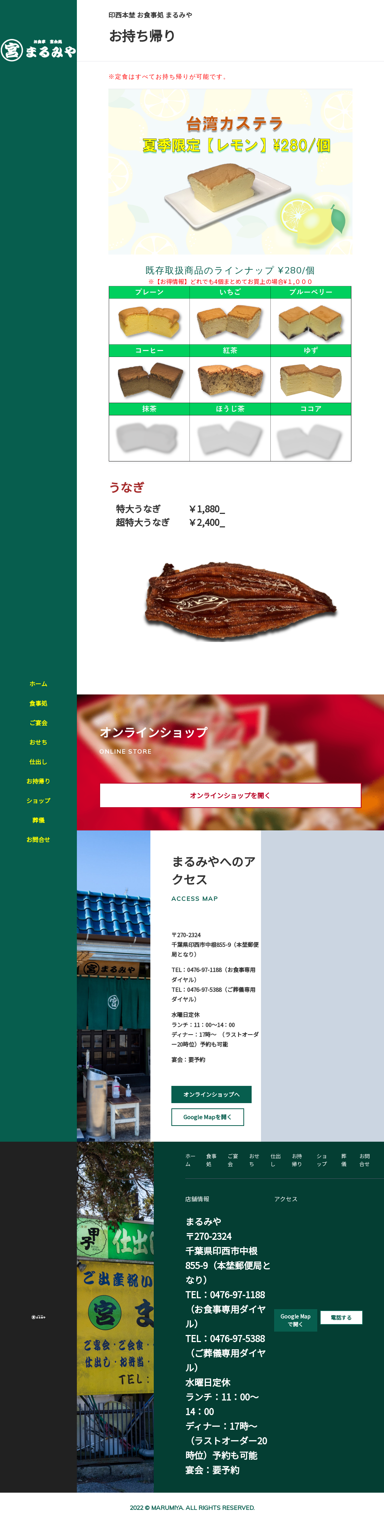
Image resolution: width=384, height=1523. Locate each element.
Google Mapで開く (295, 1320)
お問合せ (38, 839)
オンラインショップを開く (230, 795)
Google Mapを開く (207, 1117)
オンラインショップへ (211, 1094)
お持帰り (38, 780)
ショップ (38, 800)
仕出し (38, 761)
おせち (38, 742)
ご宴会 (38, 722)
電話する (341, 1317)
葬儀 (38, 819)
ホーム (38, 683)
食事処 (38, 703)
